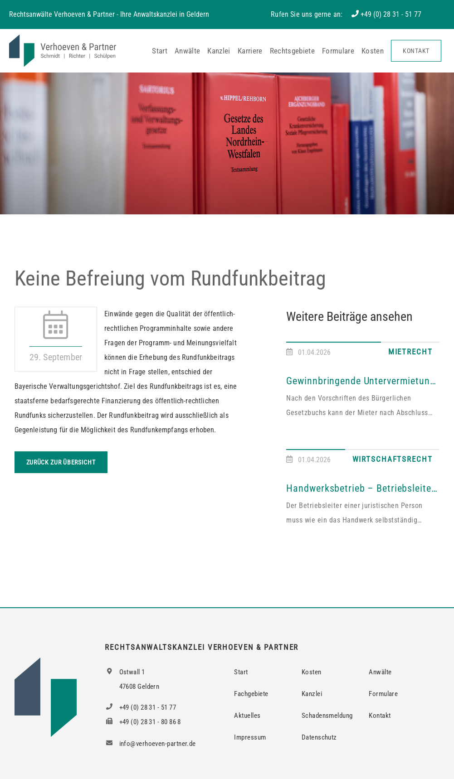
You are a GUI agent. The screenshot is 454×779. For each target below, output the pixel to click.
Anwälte (187, 50)
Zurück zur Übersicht (61, 462)
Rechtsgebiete (292, 50)
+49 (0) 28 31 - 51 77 (391, 14)
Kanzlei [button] (218, 50)
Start (159, 50)
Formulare (338, 50)
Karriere (250, 50)
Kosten (372, 50)
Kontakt (416, 50)
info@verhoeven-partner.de (150, 744)
